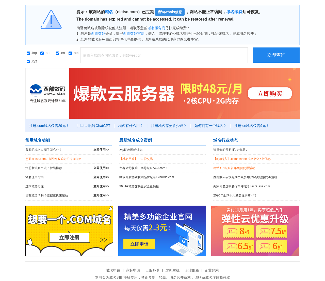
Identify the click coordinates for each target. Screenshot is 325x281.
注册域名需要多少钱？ (169, 126)
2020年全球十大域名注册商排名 (235, 195)
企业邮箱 (192, 270)
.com (46, 53)
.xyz (32, 61)
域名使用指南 (67, 177)
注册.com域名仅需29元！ (49, 126)
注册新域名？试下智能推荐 (67, 168)
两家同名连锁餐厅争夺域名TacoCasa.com (241, 186)
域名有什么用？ (130, 126)
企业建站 (212, 270)
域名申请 (113, 270)
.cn (60, 53)
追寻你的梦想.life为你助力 (231, 150)
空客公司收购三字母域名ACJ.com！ (143, 168)
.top (32, 53)
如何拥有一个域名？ (210, 126)
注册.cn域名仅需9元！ (251, 126)
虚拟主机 (172, 270)
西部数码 (98, 33)
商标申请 (133, 270)
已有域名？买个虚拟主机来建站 (67, 195)
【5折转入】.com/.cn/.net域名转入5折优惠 (242, 159)
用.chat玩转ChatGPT (93, 126)
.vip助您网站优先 (130, 150)
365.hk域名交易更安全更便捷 (139, 186)
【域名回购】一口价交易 (136, 159)
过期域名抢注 (67, 186)
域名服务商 (156, 28)
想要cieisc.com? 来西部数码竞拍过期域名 (53, 159)
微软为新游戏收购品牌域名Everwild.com (146, 177)
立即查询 (276, 55)
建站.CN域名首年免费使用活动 (234, 168)
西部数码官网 (133, 33)
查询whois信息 (170, 12)
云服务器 (152, 270)
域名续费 (234, 12)
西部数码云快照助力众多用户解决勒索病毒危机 (245, 177)
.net (74, 53)
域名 (109, 12)
